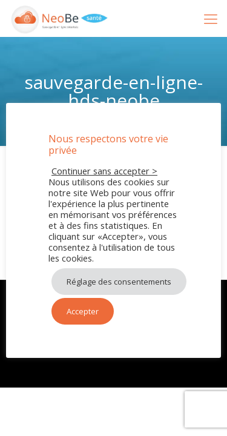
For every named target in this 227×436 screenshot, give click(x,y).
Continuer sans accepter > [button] (104, 171)
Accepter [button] (83, 311)
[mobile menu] (210, 18)
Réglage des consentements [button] (119, 281)
